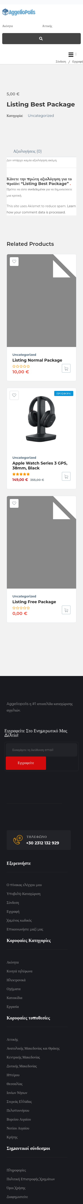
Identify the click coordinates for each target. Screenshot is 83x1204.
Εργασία (13, 1007)
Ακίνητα (13, 962)
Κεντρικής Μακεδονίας (23, 1057)
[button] (66, 476)
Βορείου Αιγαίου (19, 1119)
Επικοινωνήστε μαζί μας (25, 929)
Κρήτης (12, 1137)
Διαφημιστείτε (17, 1197)
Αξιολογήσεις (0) (27, 151)
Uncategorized (41, 116)
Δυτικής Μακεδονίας (22, 1066)
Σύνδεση (61, 61)
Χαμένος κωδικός (19, 920)
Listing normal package (37, 360)
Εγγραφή (77, 61)
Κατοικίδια (14, 998)
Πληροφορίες (16, 1170)
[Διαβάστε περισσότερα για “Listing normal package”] (66, 368)
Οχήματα (14, 989)
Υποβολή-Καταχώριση (24, 894)
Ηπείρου (13, 1075)
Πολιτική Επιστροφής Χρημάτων (31, 1179)
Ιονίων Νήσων (17, 1093)
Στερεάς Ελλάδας (19, 1102)
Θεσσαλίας (15, 1084)
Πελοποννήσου (18, 1110)
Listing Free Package (34, 601)
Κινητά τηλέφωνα (19, 971)
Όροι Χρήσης (16, 1188)
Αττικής (12, 1039)
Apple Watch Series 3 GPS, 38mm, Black (40, 466)
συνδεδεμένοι (37, 189)
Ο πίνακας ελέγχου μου (24, 885)
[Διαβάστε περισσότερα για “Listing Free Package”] (66, 609)
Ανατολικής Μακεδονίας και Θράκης (33, 1048)
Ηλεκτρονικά (16, 980)
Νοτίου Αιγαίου (18, 1128)
